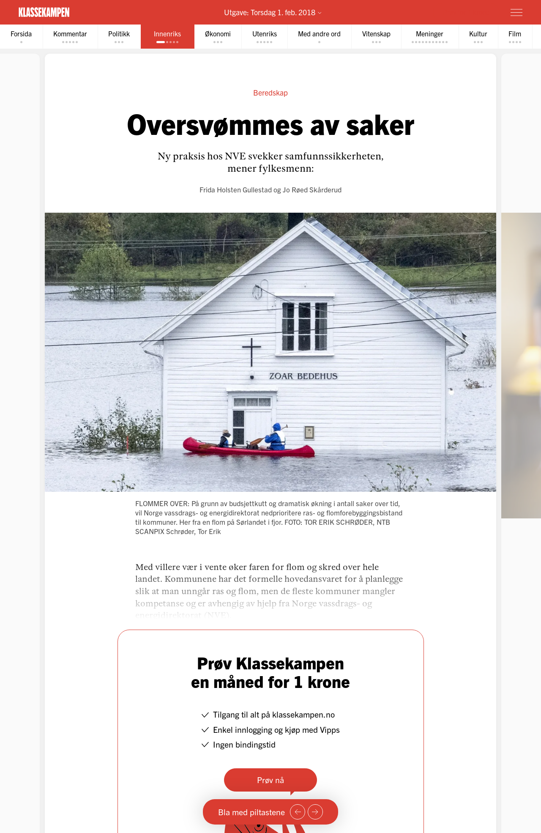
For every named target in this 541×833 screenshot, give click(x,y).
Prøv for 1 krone (466, 12)
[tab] (21, 37)
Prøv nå (270, 779)
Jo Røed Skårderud (312, 189)
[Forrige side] (297, 811)
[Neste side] (315, 811)
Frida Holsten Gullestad (235, 189)
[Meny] (516, 12)
